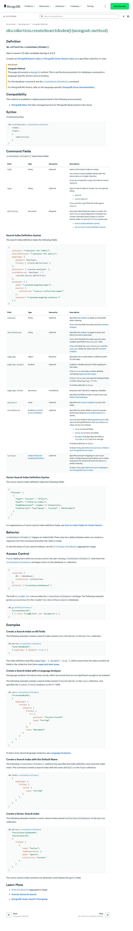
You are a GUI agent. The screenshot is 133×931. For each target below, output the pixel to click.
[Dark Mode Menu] (128, 16)
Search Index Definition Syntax (87, 223)
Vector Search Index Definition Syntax (90, 227)
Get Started (120, 6)
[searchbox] (79, 16)
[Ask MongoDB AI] (123, 16)
